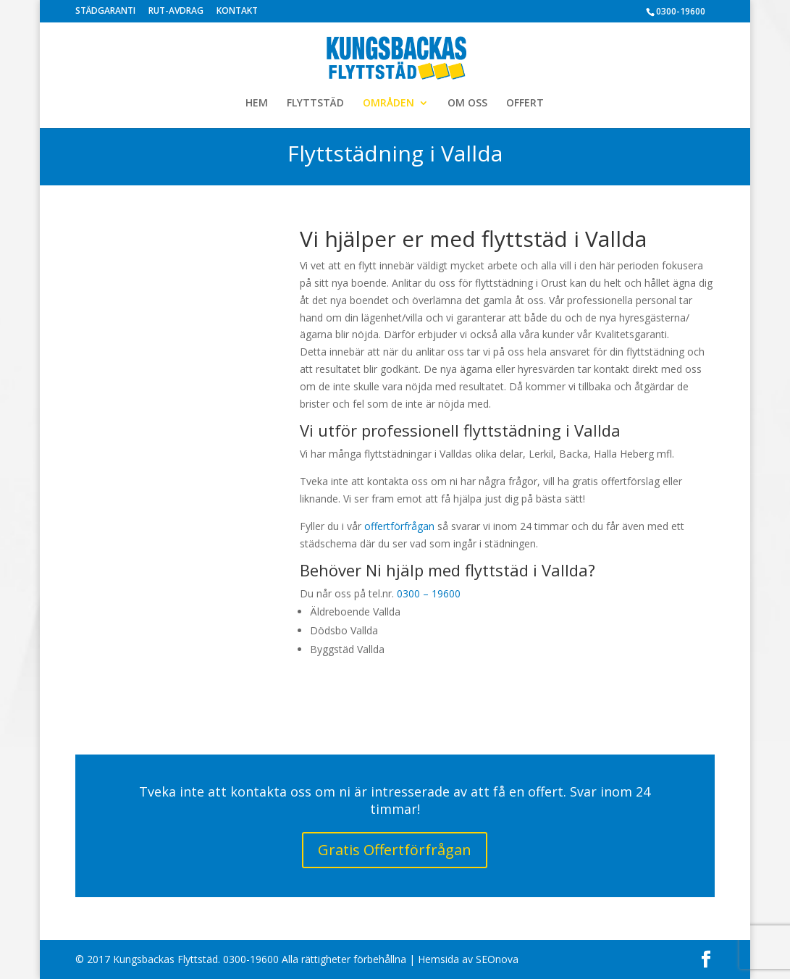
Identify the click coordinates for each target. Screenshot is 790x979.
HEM (256, 103)
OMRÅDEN (388, 103)
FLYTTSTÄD (315, 103)
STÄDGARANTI (105, 12)
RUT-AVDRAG (175, 12)
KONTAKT (237, 12)
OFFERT (525, 103)
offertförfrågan (399, 526)
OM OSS (467, 103)
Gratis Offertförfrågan (394, 850)
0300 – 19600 (429, 593)
